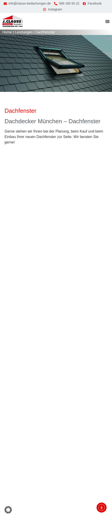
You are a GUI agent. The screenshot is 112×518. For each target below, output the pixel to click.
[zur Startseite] (12, 21)
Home (7, 32)
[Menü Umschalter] (107, 21)
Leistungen (23, 32)
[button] (8, 510)
